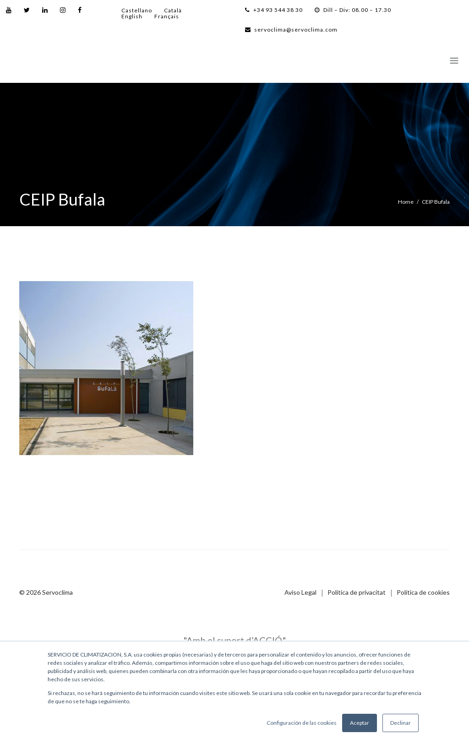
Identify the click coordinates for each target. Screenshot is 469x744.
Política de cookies (423, 592)
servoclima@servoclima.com (291, 29)
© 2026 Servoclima (46, 592)
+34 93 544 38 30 (274, 9)
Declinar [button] (400, 722)
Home (406, 201)
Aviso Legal (300, 592)
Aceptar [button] (359, 722)
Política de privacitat (356, 592)
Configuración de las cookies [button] (302, 722)
